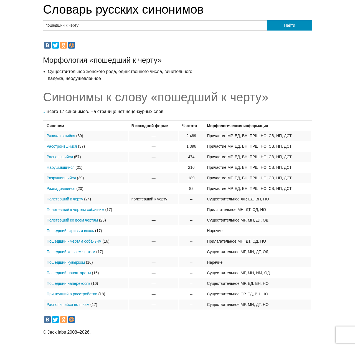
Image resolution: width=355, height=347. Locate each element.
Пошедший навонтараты (69, 273)
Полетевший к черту (65, 199)
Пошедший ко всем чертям (71, 252)
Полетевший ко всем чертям (72, 220)
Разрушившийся (61, 178)
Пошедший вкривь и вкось (70, 230)
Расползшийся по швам (68, 304)
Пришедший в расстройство (72, 294)
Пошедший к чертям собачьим (74, 241)
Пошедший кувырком (66, 262)
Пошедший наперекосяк (68, 283)
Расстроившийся (62, 146)
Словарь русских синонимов (123, 9)
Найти (289, 25)
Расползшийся (60, 157)
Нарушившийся (60, 167)
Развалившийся (61, 136)
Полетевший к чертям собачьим (75, 209)
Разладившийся (61, 188)
